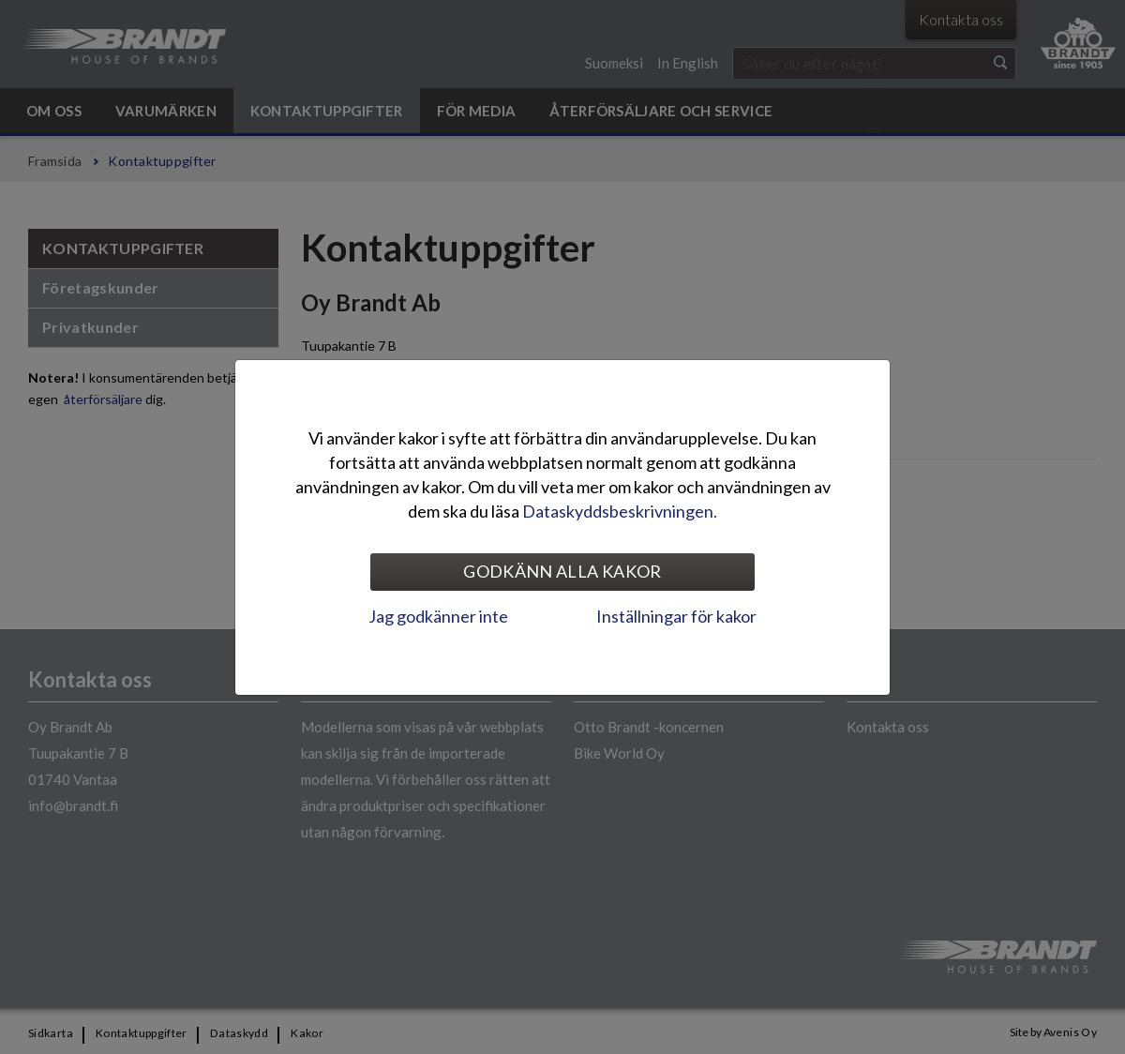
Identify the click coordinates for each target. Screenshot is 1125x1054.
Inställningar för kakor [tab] (676, 616)
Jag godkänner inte (438, 616)
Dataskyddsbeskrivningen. (619, 511)
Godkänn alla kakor (562, 571)
